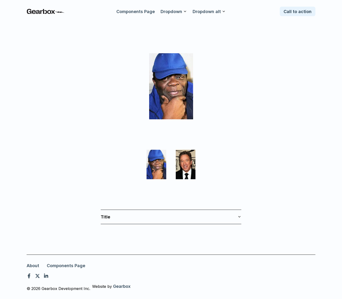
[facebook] (29, 276)
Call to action (298, 11)
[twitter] (37, 276)
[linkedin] (46, 276)
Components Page (135, 11)
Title (171, 216)
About (33, 265)
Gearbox (122, 286)
